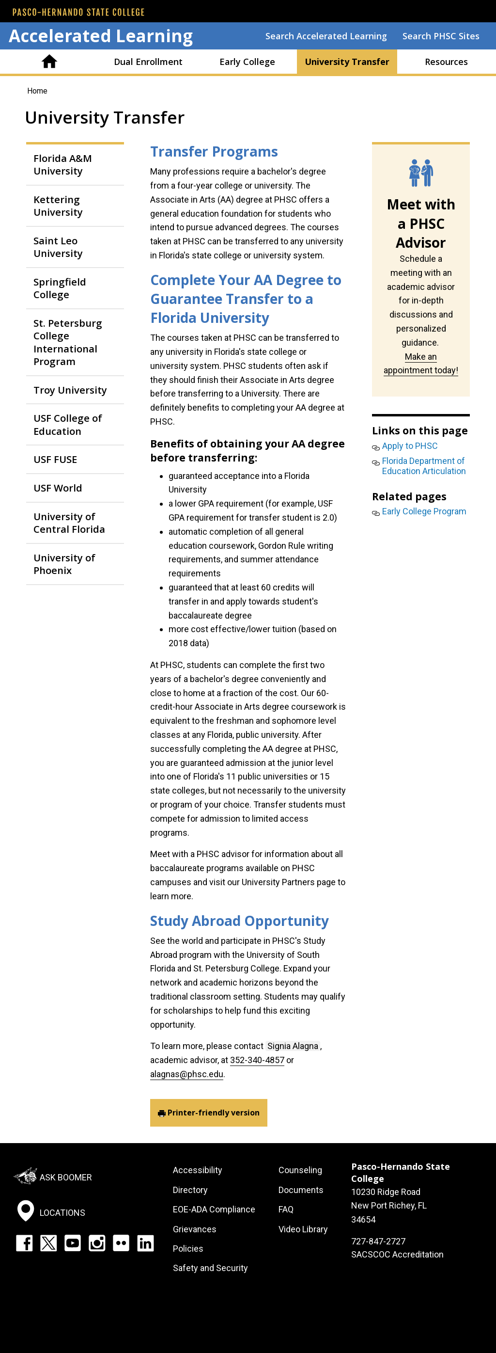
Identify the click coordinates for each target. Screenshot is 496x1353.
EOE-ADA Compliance (214, 1209)
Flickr (121, 1243)
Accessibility (197, 1170)
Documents (301, 1190)
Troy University (70, 390)
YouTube (73, 1243)
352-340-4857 (257, 1060)
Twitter (48, 1243)
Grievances (195, 1229)
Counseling (300, 1170)
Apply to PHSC (410, 446)
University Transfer (347, 61)
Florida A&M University (62, 164)
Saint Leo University (58, 247)
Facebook (24, 1243)
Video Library (303, 1229)
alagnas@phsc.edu (186, 1074)
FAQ (286, 1209)
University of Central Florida (69, 522)
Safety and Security (210, 1268)
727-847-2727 (378, 1241)
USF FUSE (55, 459)
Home (49, 61)
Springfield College (59, 288)
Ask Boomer (66, 1177)
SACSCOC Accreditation (397, 1254)
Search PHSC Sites (441, 36)
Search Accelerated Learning (326, 36)
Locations (62, 1213)
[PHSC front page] (78, 12)
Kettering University (58, 205)
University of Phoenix (64, 564)
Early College (247, 61)
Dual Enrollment (148, 61)
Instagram (97, 1243)
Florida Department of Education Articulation (424, 466)
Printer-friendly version (214, 1112)
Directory (190, 1190)
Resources (446, 61)
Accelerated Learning (101, 35)
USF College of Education (67, 424)
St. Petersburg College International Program (67, 342)
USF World (57, 487)
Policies (188, 1248)
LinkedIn (145, 1243)
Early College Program (424, 511)
